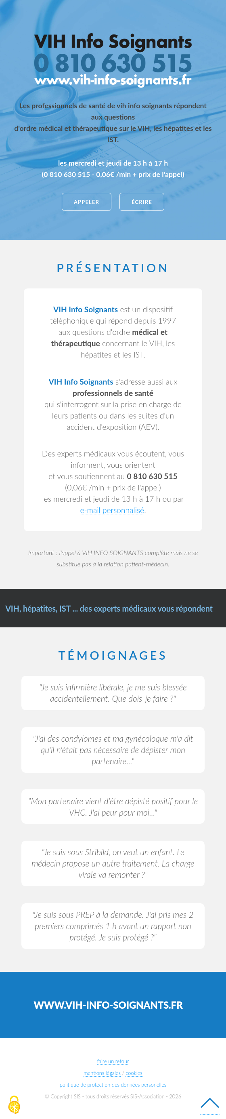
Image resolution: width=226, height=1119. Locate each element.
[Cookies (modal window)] (14, 1105)
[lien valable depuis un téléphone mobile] (152, 476)
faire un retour (113, 1061)
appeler (86, 202)
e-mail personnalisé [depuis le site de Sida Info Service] (112, 510)
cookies (134, 1073)
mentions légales (102, 1073)
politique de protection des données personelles (113, 1084)
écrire (142, 202)
